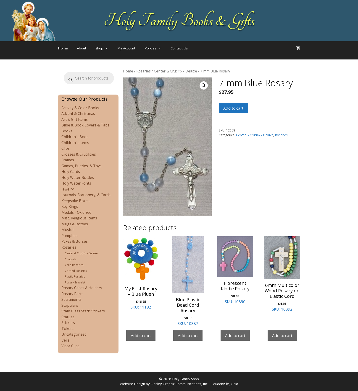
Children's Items (75, 142)
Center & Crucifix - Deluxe (175, 71)
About (81, 48)
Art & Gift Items (74, 119)
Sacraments (71, 299)
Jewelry (67, 189)
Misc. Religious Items (79, 218)
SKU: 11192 (141, 273)
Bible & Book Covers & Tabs (85, 125)
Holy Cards (70, 171)
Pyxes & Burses (74, 241)
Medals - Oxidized (76, 212)
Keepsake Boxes (75, 200)
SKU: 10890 (235, 270)
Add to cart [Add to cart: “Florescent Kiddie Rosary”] (235, 335)
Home (63, 48)
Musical (67, 229)
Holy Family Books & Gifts (179, 20)
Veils (65, 340)
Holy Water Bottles (77, 177)
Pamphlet (69, 235)
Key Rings (69, 206)
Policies (155, 48)
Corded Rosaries (76, 271)
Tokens (67, 328)
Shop (104, 48)
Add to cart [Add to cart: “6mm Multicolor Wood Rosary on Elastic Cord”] (282, 335)
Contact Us (179, 48)
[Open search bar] (201, 52)
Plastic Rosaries (75, 276)
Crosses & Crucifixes (78, 154)
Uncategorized (74, 334)
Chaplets (70, 259)
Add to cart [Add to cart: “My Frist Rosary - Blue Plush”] (141, 335)
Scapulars (69, 305)
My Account (126, 48)
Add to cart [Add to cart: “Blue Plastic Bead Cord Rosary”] (188, 335)
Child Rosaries (74, 265)
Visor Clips (70, 345)
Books (66, 131)
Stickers (68, 322)
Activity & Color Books (80, 107)
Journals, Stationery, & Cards (86, 194)
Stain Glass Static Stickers (83, 311)
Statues (67, 316)
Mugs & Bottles (74, 223)
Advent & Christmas (78, 113)
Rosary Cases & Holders (81, 287)
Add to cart (233, 108)
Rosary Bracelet (75, 282)
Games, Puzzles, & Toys (81, 165)
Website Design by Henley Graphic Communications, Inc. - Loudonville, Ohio (179, 383)
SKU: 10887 (188, 281)
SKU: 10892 (282, 274)
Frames (67, 159)
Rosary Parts (72, 293)
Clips (65, 148)
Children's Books (75, 136)
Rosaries (143, 71)
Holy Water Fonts (76, 183)
